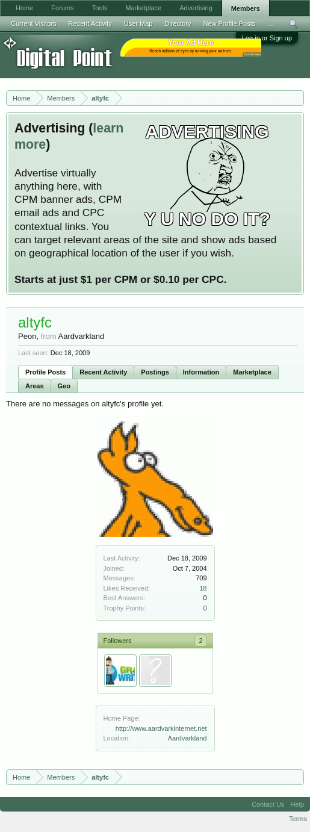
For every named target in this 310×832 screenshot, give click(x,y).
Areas (34, 386)
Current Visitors (34, 23)
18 (202, 588)
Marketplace (252, 372)
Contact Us (268, 804)
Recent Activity (103, 372)
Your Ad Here (252, 54)
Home (24, 7)
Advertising (195, 7)
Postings (155, 372)
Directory (177, 23)
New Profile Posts (229, 23)
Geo (64, 386)
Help (297, 804)
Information (201, 372)
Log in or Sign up (267, 38)
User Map (138, 23)
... (270, 23)
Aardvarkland (187, 738)
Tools (100, 7)
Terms (298, 818)
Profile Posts (45, 372)
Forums (62, 7)
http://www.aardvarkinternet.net (161, 728)
